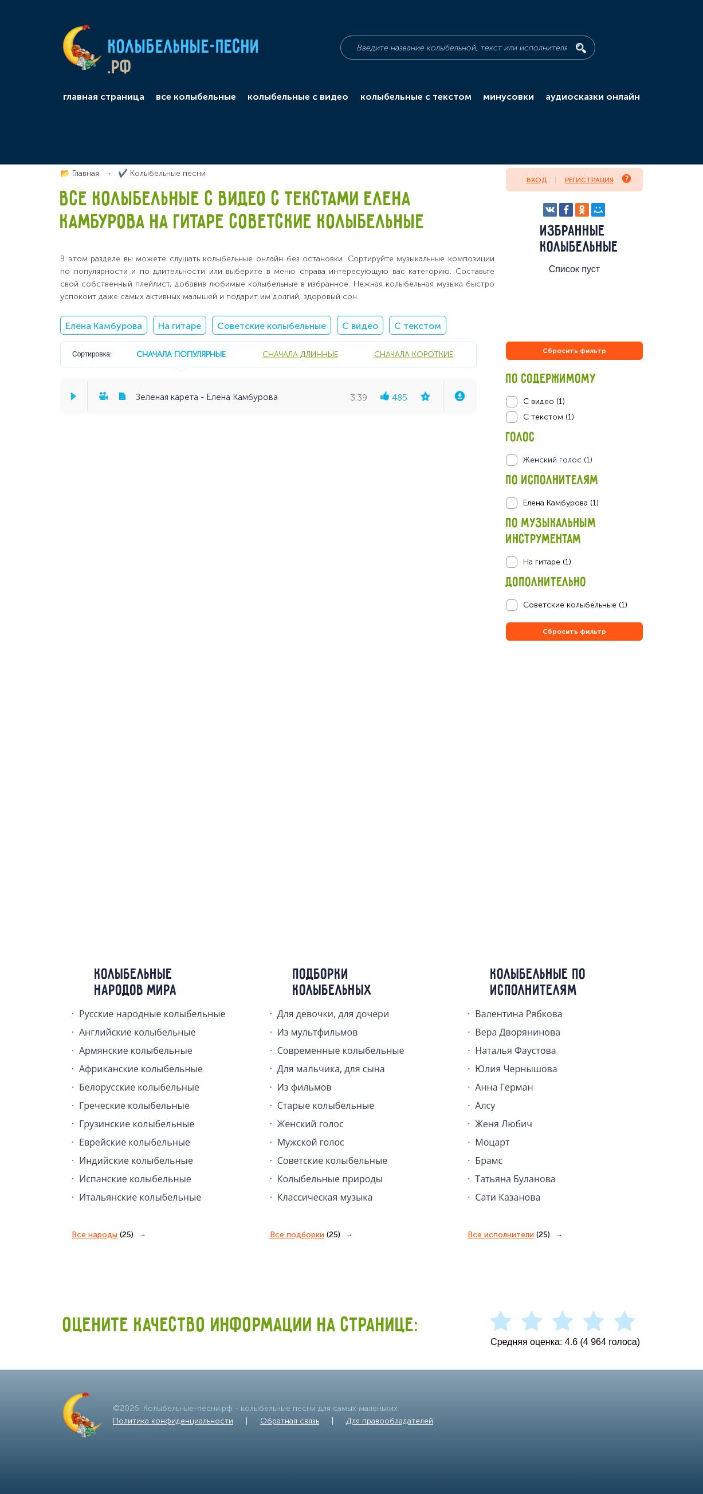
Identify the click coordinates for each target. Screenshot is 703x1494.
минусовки (508, 96)
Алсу (485, 1105)
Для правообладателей (389, 1421)
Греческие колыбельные (134, 1105)
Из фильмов (304, 1087)
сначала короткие (413, 354)
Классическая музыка (325, 1197)
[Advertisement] (574, 766)
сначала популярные (181, 354)
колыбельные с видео (298, 96)
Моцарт (492, 1142)
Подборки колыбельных (332, 983)
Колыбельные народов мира (136, 983)
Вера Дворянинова (517, 1032)
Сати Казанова (507, 1197)
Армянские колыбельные (136, 1050)
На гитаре (179, 325)
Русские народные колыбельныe (152, 1013)
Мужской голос (310, 1142)
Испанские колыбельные (135, 1179)
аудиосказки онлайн (592, 96)
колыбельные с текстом (416, 96)
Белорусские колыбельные (139, 1087)
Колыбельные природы (330, 1179)
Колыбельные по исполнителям (538, 983)
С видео (360, 325)
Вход (537, 180)
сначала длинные (300, 354)
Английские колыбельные (137, 1032)
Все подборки (305, 1235)
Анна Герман (504, 1087)
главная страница (103, 96)
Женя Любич (503, 1123)
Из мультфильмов (317, 1032)
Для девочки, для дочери (333, 1013)
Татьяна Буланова (515, 1179)
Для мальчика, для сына (331, 1068)
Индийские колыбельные (136, 1160)
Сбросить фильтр (574, 351)
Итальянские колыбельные (140, 1197)
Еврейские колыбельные (134, 1142)
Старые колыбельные (326, 1105)
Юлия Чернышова (516, 1068)
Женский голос (310, 1123)
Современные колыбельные (340, 1050)
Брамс (488, 1160)
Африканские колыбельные (141, 1068)
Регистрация (598, 179)
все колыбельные (196, 96)
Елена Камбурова (103, 325)
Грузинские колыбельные (136, 1123)
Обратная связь (289, 1421)
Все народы (102, 1235)
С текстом (417, 325)
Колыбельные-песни (184, 47)
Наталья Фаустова (515, 1050)
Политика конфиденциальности (173, 1421)
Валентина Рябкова (518, 1013)
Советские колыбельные (271, 325)
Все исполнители (509, 1235)
